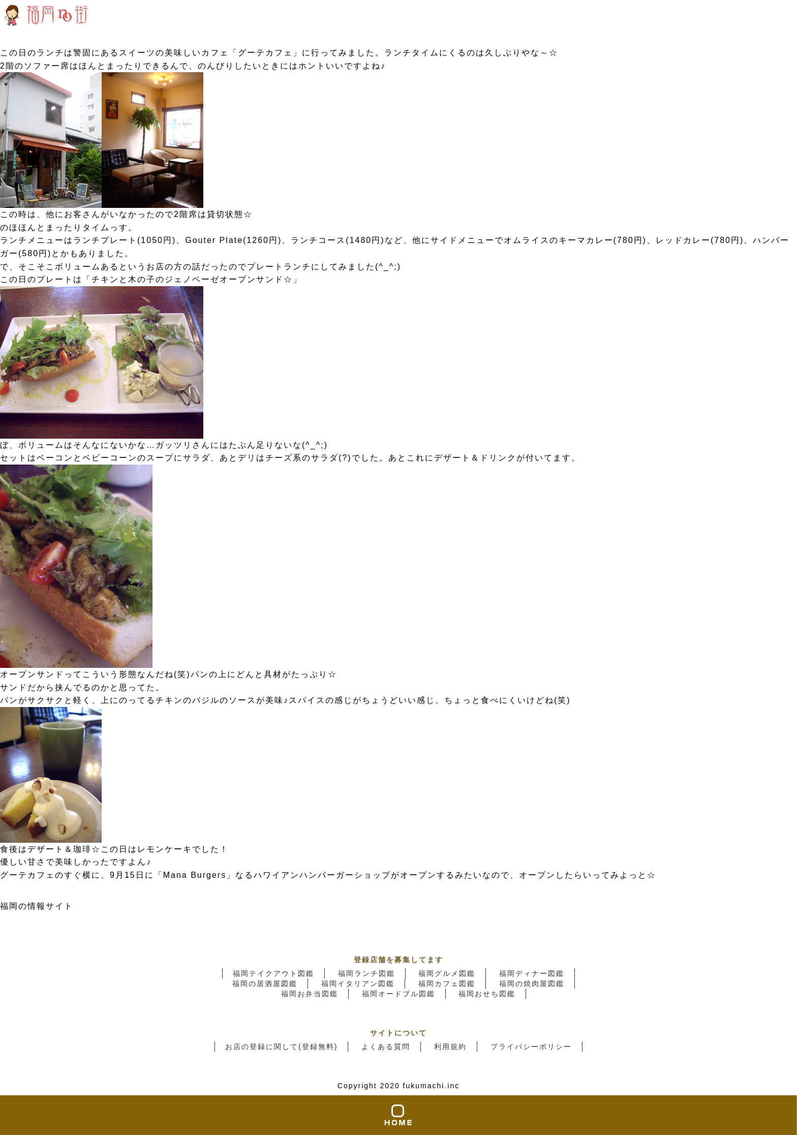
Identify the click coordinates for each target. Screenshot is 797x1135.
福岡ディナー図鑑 (531, 973)
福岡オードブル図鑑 (398, 994)
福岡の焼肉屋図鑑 (531, 983)
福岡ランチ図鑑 (366, 973)
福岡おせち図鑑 (486, 994)
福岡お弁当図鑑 (309, 994)
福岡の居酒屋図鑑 (264, 983)
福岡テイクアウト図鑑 (273, 973)
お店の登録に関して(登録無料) (281, 1046)
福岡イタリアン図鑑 (357, 983)
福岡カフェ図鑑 (446, 983)
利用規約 (450, 1046)
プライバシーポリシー (531, 1046)
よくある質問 (385, 1046)
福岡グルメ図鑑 (446, 973)
